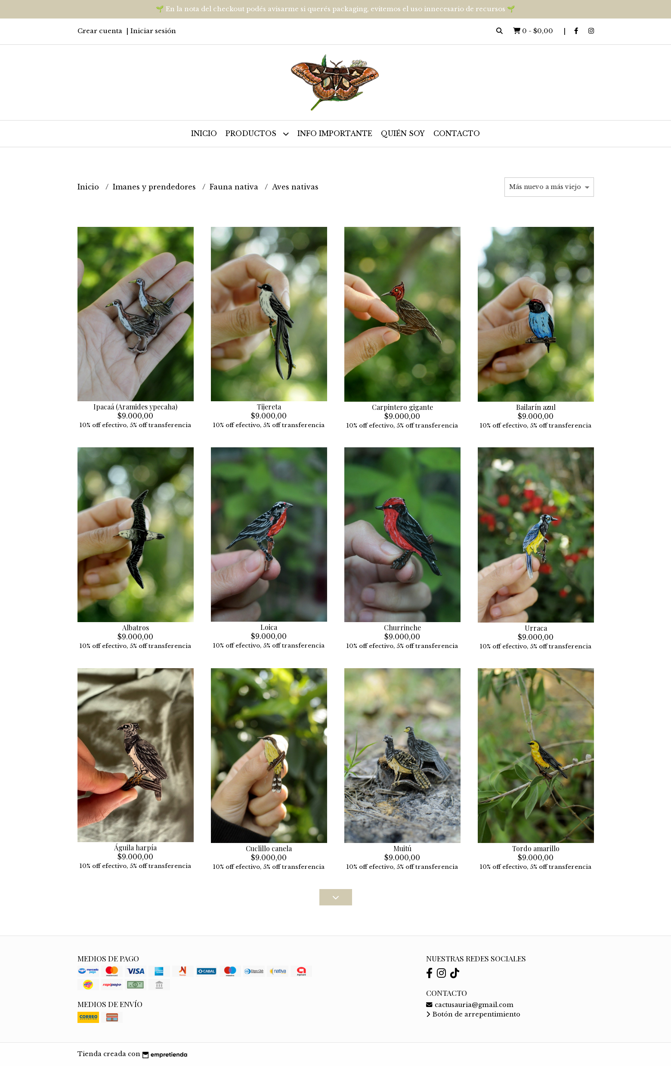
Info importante (334, 133)
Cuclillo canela (269, 848)
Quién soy (403, 133)
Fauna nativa (235, 187)
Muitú (402, 848)
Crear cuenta (99, 31)
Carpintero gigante (402, 407)
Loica (268, 627)
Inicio (204, 133)
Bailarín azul (536, 407)
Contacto (456, 133)
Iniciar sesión (153, 31)
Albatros (135, 627)
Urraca (536, 627)
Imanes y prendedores (155, 187)
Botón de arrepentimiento (473, 1014)
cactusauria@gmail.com (469, 1005)
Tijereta (269, 406)
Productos (257, 134)
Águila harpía (135, 847)
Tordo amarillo (536, 848)
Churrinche (402, 627)
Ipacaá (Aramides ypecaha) (135, 406)
